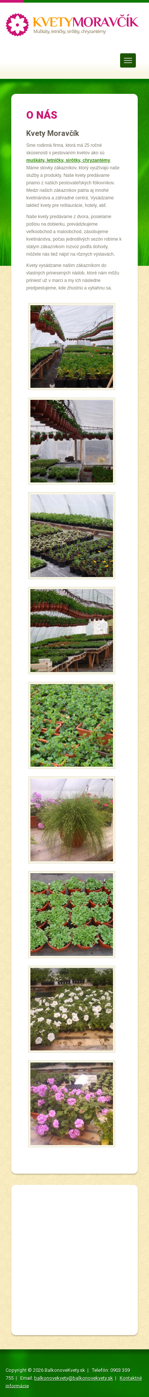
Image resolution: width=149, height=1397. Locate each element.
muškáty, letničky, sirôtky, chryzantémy (68, 160)
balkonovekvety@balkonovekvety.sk (73, 1378)
